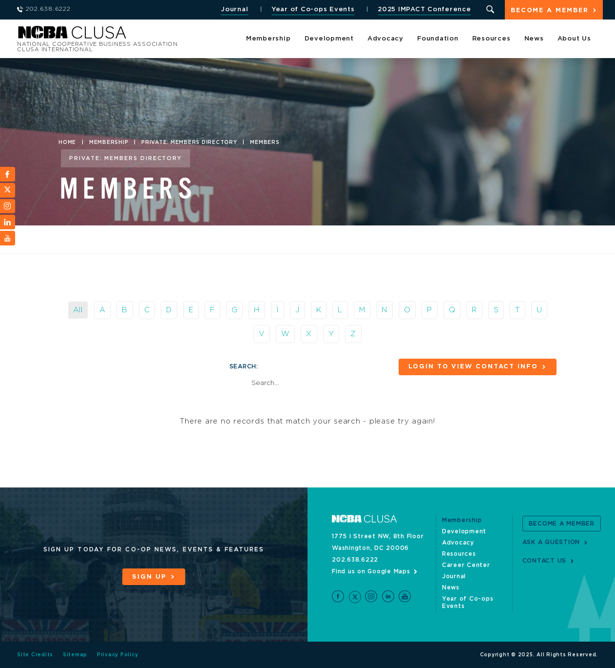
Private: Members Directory (189, 142)
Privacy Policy (117, 654)
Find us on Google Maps (371, 571)
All (78, 310)
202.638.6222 (355, 560)
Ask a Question (551, 542)
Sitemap (75, 654)
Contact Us (544, 561)
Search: (244, 366)
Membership (268, 39)
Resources (491, 39)
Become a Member (550, 10)
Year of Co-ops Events (313, 9)
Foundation (438, 39)
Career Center (466, 565)
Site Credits (35, 654)
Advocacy (385, 39)
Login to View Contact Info (473, 367)
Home (67, 142)
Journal (234, 9)
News (534, 39)
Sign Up (149, 577)
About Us (574, 39)
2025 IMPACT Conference (424, 9)
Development (329, 39)
